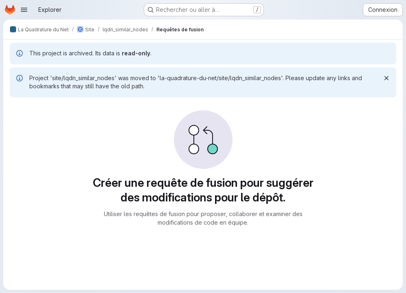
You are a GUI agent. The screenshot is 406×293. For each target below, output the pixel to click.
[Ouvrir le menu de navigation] (24, 9)
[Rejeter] (386, 78)
